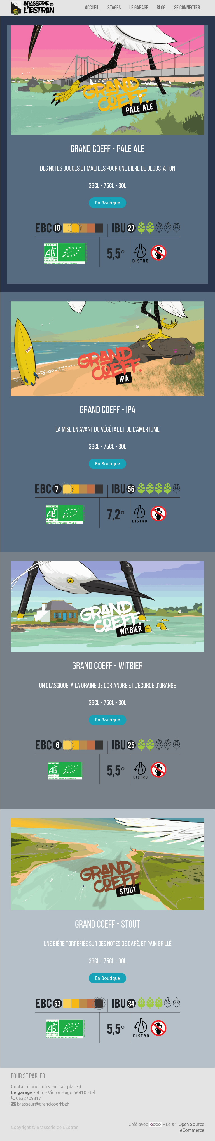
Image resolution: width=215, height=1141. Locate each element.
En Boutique (107, 202)
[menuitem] (92, 8)
